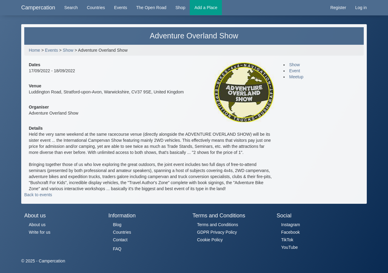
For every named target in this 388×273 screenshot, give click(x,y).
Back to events (38, 194)
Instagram (290, 224)
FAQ (117, 248)
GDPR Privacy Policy (217, 232)
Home (34, 50)
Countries (96, 7)
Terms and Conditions (217, 224)
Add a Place (205, 7)
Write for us (39, 232)
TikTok (287, 239)
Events (120, 7)
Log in (361, 7)
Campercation (38, 8)
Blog (117, 224)
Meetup (296, 76)
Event (294, 70)
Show (68, 50)
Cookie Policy (210, 239)
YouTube (289, 247)
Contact (120, 239)
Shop (181, 7)
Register (338, 7)
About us (37, 224)
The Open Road (151, 7)
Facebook (290, 232)
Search (71, 7)
